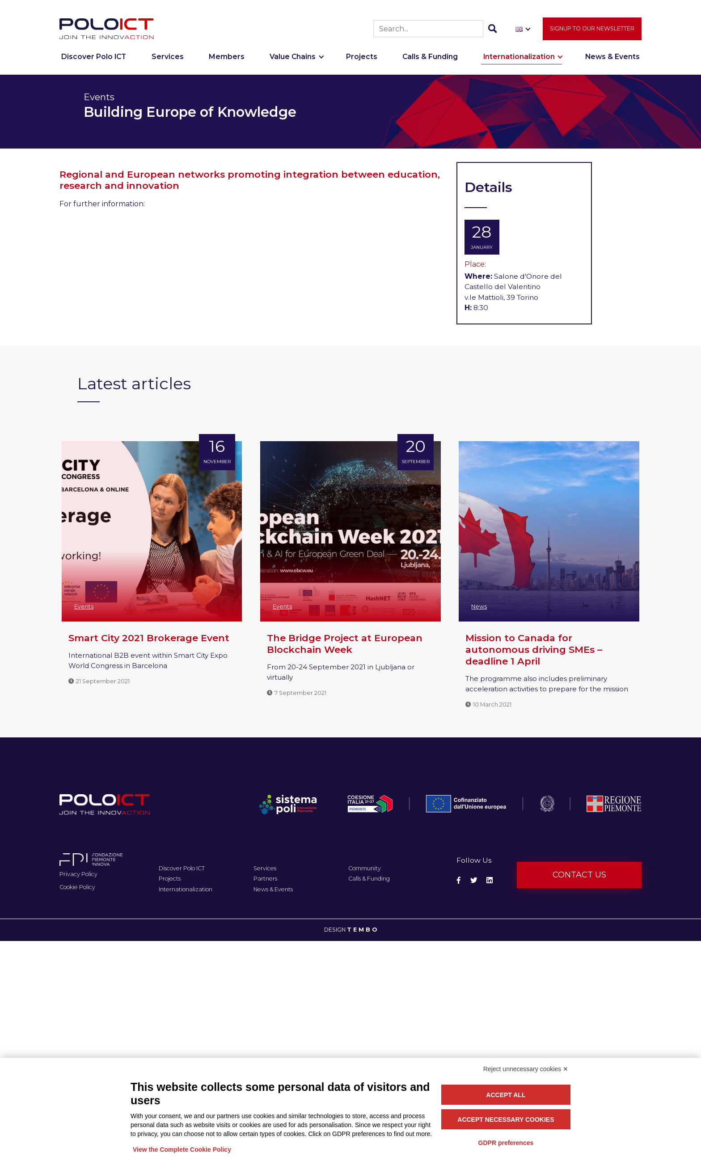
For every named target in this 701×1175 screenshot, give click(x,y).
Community (364, 868)
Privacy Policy (78, 874)
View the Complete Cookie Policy (182, 1149)
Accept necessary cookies (505, 1119)
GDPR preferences (506, 1142)
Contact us (579, 875)
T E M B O (362, 929)
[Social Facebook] (458, 880)
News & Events (612, 61)
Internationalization (519, 61)
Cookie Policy (77, 887)
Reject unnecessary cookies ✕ (525, 1069)
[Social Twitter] (473, 880)
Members (227, 61)
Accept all (505, 1094)
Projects (361, 61)
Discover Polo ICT (93, 61)
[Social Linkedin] (489, 880)
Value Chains (293, 61)
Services (168, 61)
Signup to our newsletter (592, 33)
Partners (265, 878)
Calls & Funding (430, 61)
